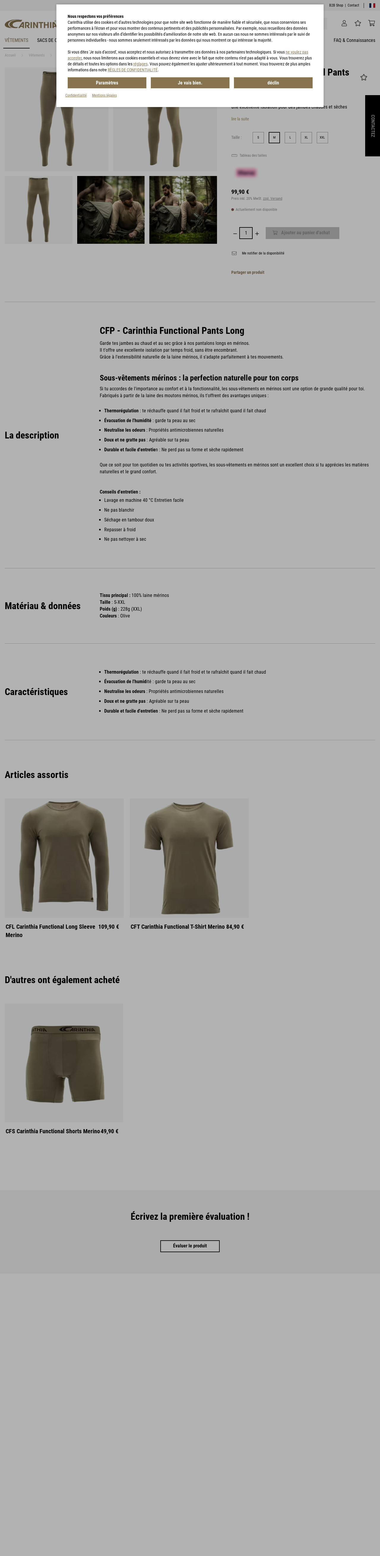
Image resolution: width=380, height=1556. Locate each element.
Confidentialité (76, 95)
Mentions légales (104, 95)
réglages (140, 64)
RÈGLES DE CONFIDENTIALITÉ (133, 69)
